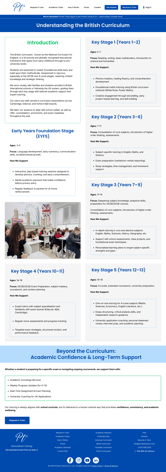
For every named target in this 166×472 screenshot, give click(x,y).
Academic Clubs (56, 7)
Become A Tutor (129, 7)
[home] (19, 7)
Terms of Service (111, 466)
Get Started (111, 7)
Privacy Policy (97, 466)
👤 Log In (147, 7)
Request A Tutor (37, 7)
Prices (86, 7)
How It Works (73, 7)
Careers (97, 7)
